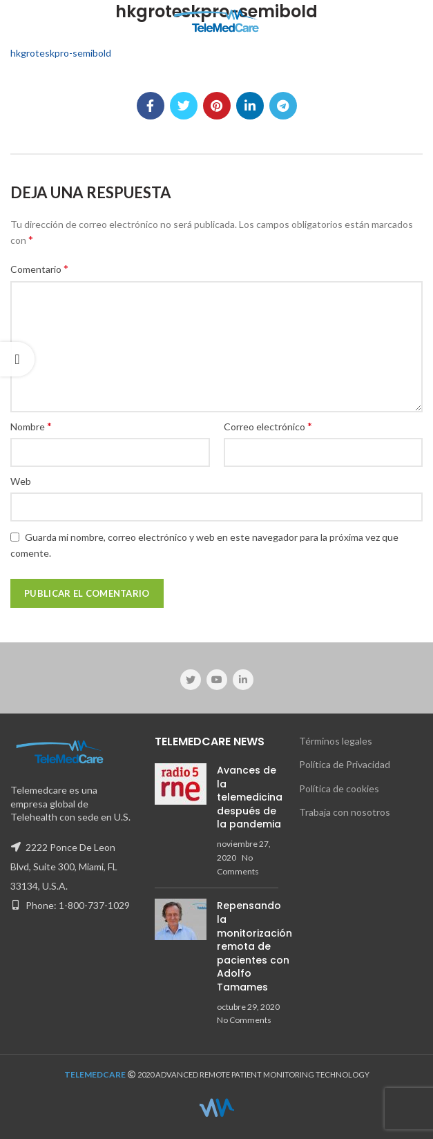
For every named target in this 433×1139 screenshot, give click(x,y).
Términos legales (335, 741)
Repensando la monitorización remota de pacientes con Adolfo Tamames (254, 946)
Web (20, 481)
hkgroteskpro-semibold (60, 53)
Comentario (39, 268)
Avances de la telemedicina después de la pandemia (249, 797)
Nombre (31, 425)
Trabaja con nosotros (344, 812)
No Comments (244, 1020)
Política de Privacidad (344, 764)
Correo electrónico (268, 425)
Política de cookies (339, 788)
